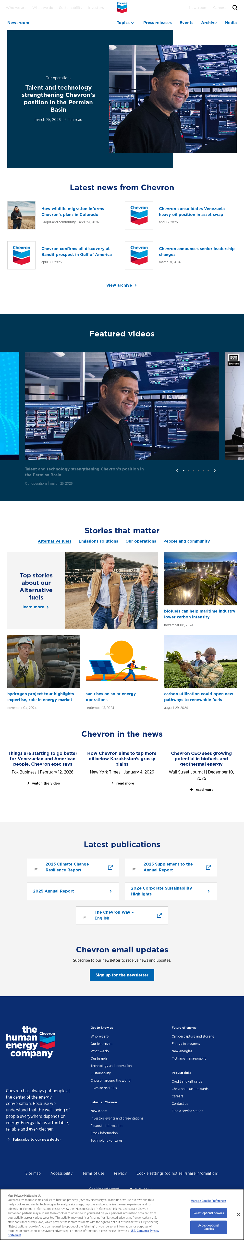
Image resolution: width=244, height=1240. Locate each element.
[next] (215, 471)
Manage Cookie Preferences (208, 1201)
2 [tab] (188, 470)
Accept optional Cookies (208, 1227)
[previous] (177, 471)
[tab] (54, 541)
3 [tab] (193, 470)
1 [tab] (183, 470)
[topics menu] (126, 22)
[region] (122, 1214)
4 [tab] (198, 470)
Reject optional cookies (209, 1213)
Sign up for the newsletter (122, 975)
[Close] (238, 1214)
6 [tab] (208, 470)
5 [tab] (203, 470)
